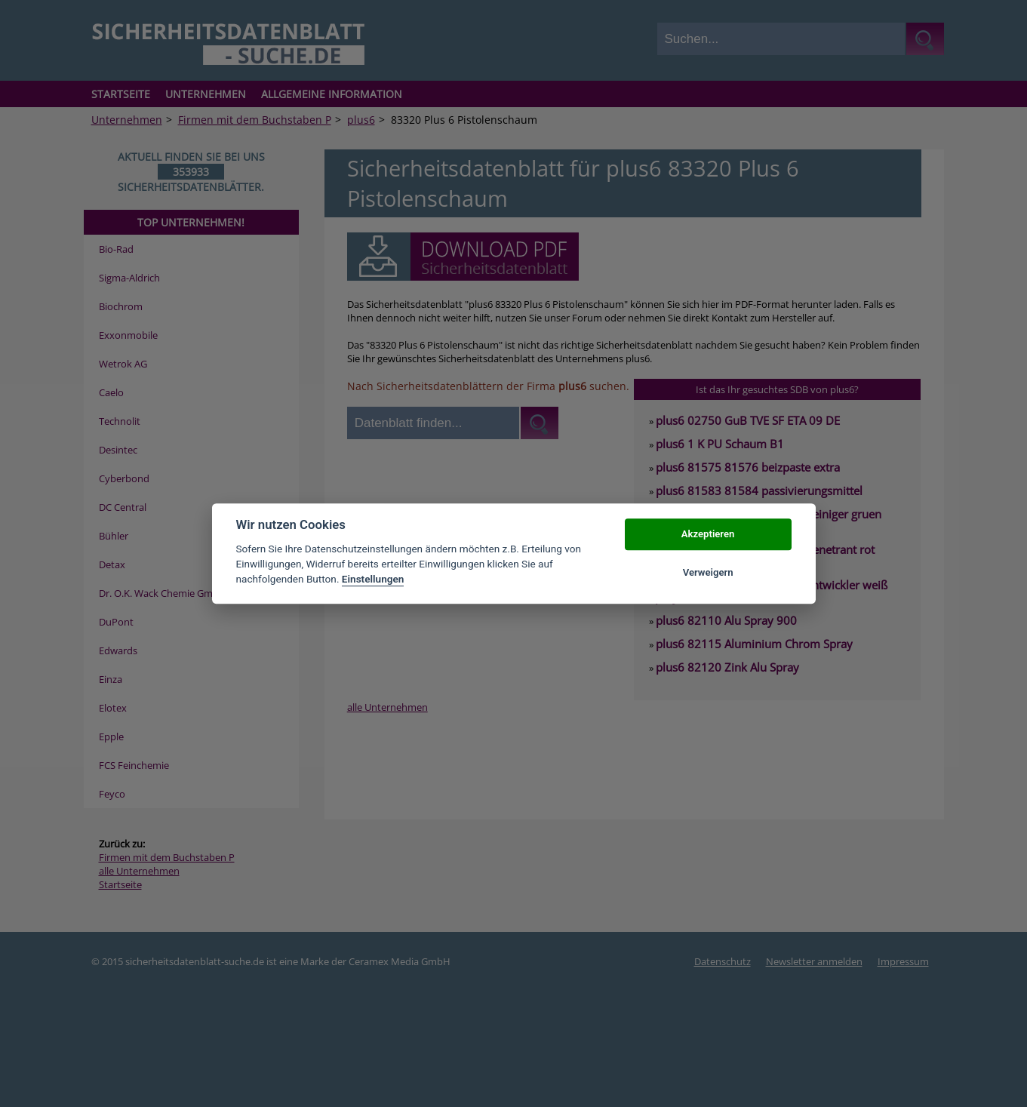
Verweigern (708, 572)
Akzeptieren (707, 534)
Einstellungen (373, 579)
